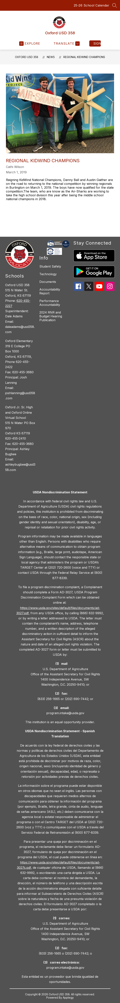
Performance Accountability (49, 303)
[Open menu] (29, 43)
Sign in (97, 43)
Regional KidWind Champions (84, 57)
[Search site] (114, 5)
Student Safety (50, 266)
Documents (47, 282)
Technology (48, 274)
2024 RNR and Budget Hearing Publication (50, 316)
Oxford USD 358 (26, 57)
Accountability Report (49, 291)
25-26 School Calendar (91, 5)
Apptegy (68, 997)
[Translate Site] (66, 43)
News (51, 57)
